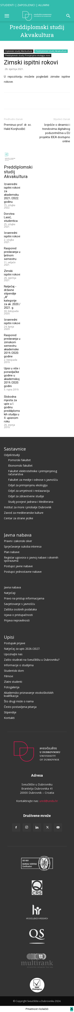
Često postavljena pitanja (20, 707)
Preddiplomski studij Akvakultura (51, 51)
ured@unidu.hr (48, 801)
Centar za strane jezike (18, 518)
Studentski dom (14, 671)
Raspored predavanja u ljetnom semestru (12, 254)
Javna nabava (18, 535)
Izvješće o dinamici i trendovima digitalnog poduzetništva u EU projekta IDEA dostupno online (54, 133)
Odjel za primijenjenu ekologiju (28, 485)
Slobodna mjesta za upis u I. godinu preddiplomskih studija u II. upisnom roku (12, 409)
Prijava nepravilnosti (17, 620)
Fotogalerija (11, 687)
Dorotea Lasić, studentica (11, 217)
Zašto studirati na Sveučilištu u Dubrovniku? (31, 660)
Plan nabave (12, 552)
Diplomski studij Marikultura (18, 51)
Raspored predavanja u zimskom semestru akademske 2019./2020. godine (12, 345)
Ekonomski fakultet (20, 465)
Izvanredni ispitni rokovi (12, 234)
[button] (6, 16)
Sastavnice (15, 449)
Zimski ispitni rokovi (12, 272)
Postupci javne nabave (18, 566)
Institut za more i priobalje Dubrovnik (27, 507)
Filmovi (8, 676)
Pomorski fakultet (19, 460)
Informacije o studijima (19, 665)
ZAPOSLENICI (26, 5)
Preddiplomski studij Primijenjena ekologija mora (27, 55)
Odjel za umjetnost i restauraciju (29, 491)
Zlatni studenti (13, 682)
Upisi (9, 637)
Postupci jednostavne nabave (23, 571)
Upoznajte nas (13, 654)
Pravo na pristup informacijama (24, 598)
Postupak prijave (14, 643)
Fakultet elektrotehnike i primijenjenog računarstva (32, 472)
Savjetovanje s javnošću (19, 604)
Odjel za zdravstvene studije (26, 496)
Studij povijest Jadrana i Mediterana (30, 502)
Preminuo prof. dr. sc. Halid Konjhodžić (18, 127)
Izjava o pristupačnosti (18, 615)
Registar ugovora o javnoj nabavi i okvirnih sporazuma (31, 559)
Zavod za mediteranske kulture (23, 513)
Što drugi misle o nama (19, 701)
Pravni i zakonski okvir (18, 541)
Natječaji (9, 593)
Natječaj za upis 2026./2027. (22, 649)
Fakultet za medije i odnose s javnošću (33, 480)
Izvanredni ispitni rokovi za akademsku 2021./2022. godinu (12, 193)
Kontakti (9, 718)
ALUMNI (43, 5)
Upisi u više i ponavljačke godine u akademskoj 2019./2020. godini (12, 377)
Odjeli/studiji (12, 455)
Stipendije (10, 712)
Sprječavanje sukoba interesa (22, 546)
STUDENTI (7, 5)
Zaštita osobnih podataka (20, 609)
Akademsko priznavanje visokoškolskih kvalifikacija (28, 694)
